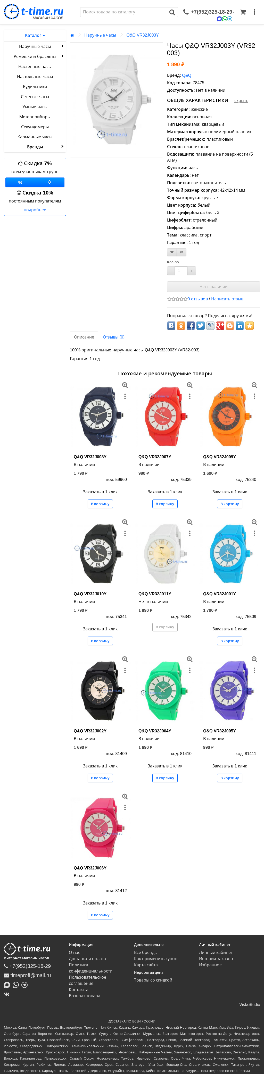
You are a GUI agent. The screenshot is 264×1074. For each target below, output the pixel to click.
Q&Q (186, 75)
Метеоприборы (35, 117)
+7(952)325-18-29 (27, 966)
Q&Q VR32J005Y (219, 731)
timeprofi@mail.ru (27, 975)
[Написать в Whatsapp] (17, 984)
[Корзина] (243, 12)
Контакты (78, 989)
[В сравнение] (181, 252)
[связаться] (209, 12)
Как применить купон (156, 959)
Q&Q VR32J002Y (90, 731)
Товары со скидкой (153, 980)
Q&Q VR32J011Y (154, 594)
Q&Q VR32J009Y (219, 457)
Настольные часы (35, 76)
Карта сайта (146, 965)
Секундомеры (35, 127)
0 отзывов (198, 299)
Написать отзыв (227, 299)
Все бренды (146, 952)
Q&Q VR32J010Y (90, 594)
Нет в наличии (214, 286)
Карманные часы (35, 137)
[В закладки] (172, 252)
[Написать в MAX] (8, 984)
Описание (84, 337)
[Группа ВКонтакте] (20, 182)
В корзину (100, 504)
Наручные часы (42, 46)
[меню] (254, 12)
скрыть (241, 100)
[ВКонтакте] (8, 994)
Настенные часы (35, 66)
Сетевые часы (35, 97)
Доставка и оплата (87, 959)
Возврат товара (84, 996)
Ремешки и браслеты (39, 56)
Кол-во (173, 262)
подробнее (35, 210)
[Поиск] (123, 12)
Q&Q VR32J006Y (90, 868)
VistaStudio (249, 1004)
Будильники (35, 86)
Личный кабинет (216, 952)
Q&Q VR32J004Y (154, 731)
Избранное (210, 965)
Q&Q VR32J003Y (142, 35)
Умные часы (34, 107)
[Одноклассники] (50, 182)
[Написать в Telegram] (25, 984)
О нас (74, 952)
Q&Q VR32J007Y (154, 457)
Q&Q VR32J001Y (219, 594)
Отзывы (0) (114, 337)
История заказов (216, 959)
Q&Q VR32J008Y (90, 457)
